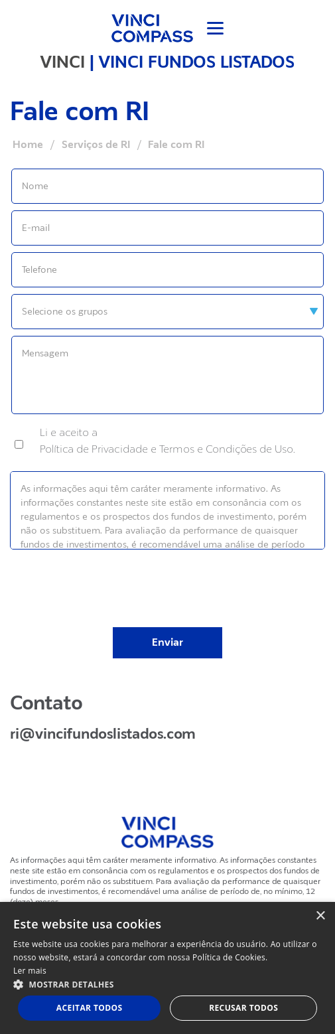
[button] (167, 984)
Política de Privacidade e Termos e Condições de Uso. (167, 449)
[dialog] (167, 968)
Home (28, 144)
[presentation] (168, 579)
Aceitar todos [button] (89, 1007)
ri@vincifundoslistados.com (103, 734)
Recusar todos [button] (243, 1007)
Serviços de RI (96, 144)
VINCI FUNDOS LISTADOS (197, 61)
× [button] (320, 916)
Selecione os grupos (64, 311)
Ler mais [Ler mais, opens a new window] (29, 970)
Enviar (167, 642)
